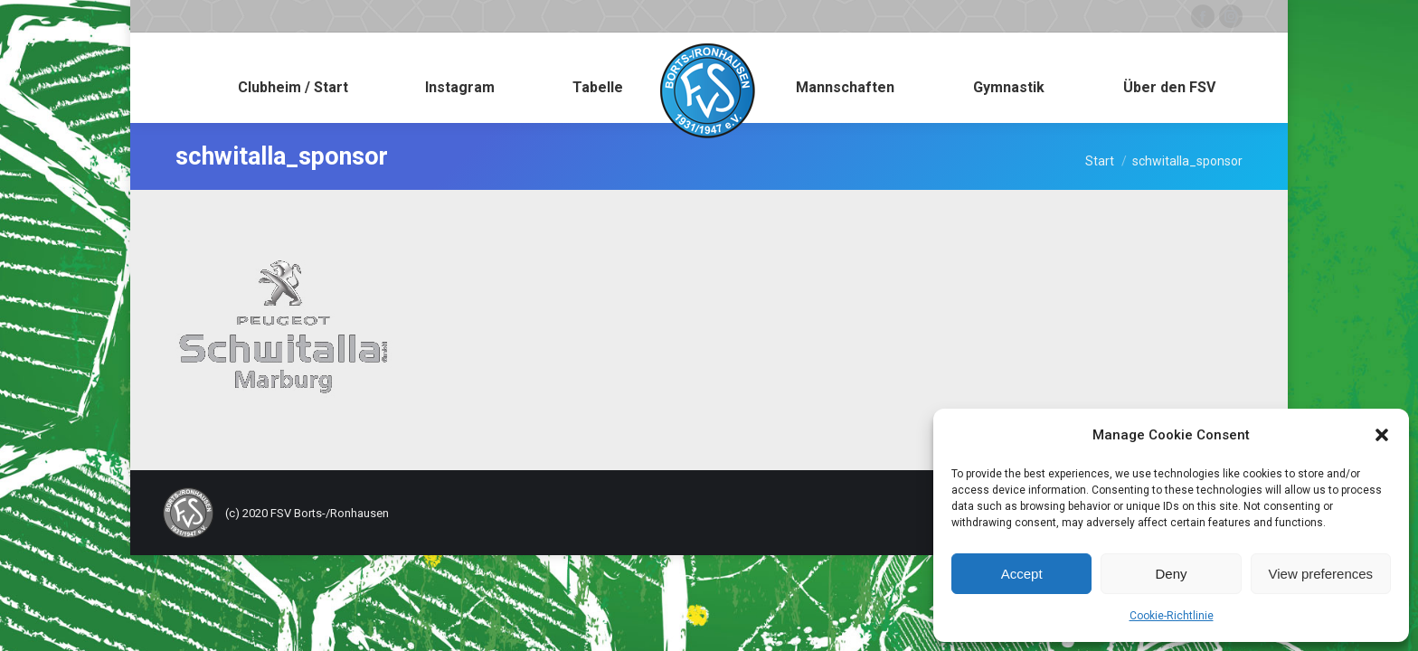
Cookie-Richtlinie (1172, 615)
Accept (1022, 573)
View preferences (1321, 573)
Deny (1170, 573)
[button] (1382, 435)
